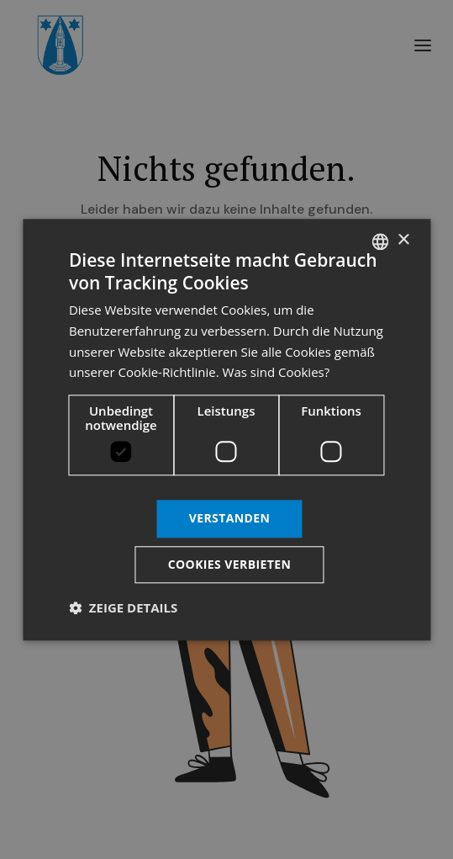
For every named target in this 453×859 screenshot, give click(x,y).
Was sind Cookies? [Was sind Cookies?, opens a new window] (276, 372)
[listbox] (379, 241)
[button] (123, 607)
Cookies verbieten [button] (230, 564)
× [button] (403, 240)
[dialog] (226, 429)
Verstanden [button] (230, 518)
